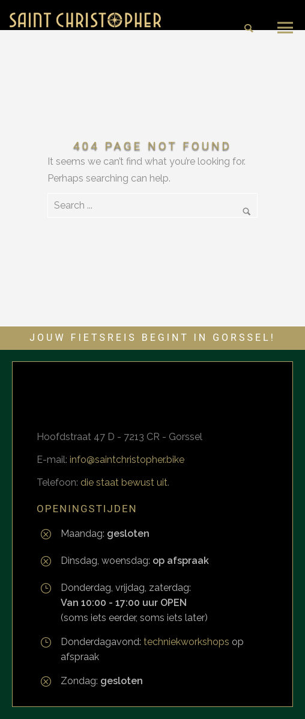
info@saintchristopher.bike (127, 459)
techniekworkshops (186, 641)
